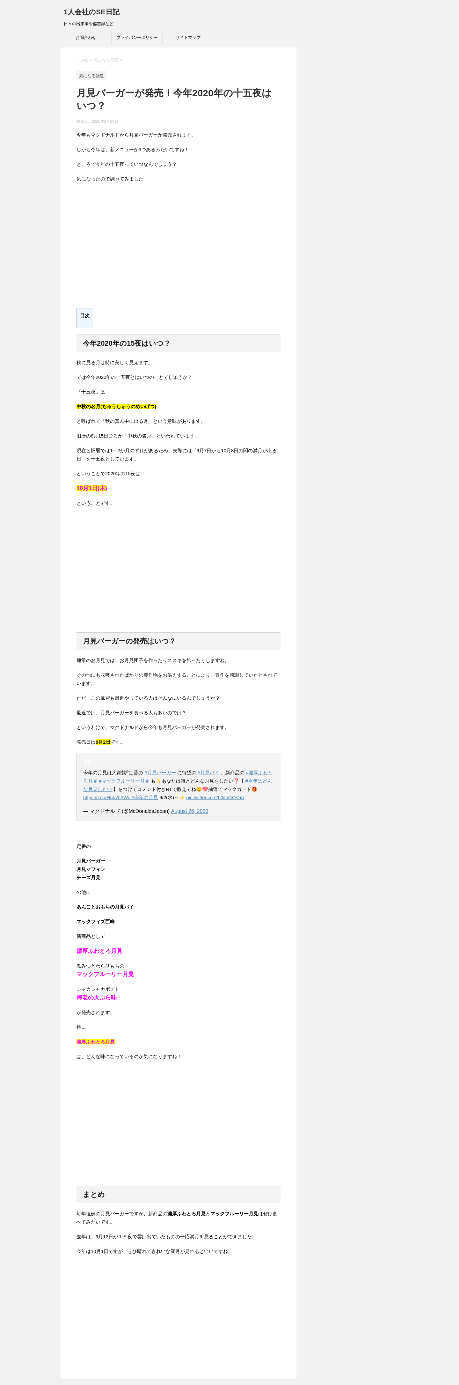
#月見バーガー (160, 772)
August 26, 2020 (189, 811)
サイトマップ (188, 37)
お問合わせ (86, 37)
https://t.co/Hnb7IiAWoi (107, 797)
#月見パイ (208, 772)
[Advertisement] (178, 248)
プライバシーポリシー (137, 37)
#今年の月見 (145, 797)
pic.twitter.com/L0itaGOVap (215, 797)
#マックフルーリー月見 (124, 781)
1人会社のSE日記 (92, 12)
